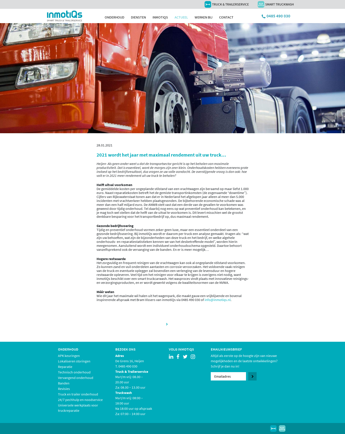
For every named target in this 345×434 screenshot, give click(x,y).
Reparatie (65, 366)
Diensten (138, 17)
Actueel (181, 17)
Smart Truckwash (276, 4)
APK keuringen (69, 355)
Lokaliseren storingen (74, 361)
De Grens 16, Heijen (129, 361)
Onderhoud (114, 17)
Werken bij (204, 17)
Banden (63, 383)
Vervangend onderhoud (75, 377)
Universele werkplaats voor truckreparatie (78, 408)
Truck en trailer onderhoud (78, 394)
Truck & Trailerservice (227, 4)
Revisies (64, 388)
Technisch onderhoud (74, 372)
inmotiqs (160, 17)
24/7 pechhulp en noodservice (80, 399)
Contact (226, 17)
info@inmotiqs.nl (218, 299)
